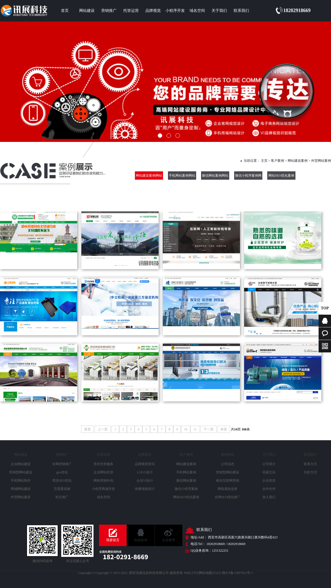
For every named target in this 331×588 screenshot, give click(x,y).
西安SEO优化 (62, 480)
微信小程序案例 (186, 489)
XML (187, 573)
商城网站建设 (21, 489)
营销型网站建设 (20, 472)
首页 (65, 11)
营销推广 (109, 11)
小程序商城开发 (103, 489)
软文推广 (62, 497)
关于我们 (219, 11)
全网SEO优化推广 (228, 497)
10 (185, 429)
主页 (264, 161)
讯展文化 (269, 472)
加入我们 (269, 497)
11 (195, 429)
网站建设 (87, 11)
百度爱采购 (62, 489)
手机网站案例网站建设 (182, 177)
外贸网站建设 (21, 497)
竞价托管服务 (103, 464)
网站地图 (205, 573)
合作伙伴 (269, 489)
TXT (195, 573)
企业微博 (168, 540)
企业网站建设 (21, 464)
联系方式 (310, 464)
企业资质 (269, 480)
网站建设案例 (298, 161)
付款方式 (310, 472)
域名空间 (197, 11)
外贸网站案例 (321, 161)
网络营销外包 (103, 480)
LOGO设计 (145, 472)
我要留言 (112, 540)
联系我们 (241, 11)
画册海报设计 (145, 489)
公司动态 (227, 464)
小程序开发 (175, 11)
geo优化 (62, 472)
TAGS (217, 573)
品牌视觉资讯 (145, 464)
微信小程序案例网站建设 (248, 177)
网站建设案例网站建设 (149, 177)
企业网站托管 (103, 472)
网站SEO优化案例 (186, 497)
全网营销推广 (62, 464)
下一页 (208, 429)
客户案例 (277, 161)
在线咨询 (140, 540)
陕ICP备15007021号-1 (237, 573)
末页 (223, 429)
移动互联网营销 (227, 480)
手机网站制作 (21, 480)
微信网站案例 (186, 480)
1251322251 (220, 550)
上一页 (103, 429)
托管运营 (131, 11)
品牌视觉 (153, 11)
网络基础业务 (227, 489)
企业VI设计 (145, 480)
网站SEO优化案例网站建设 (281, 177)
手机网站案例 (186, 472)
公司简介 (269, 464)
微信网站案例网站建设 (215, 177)
